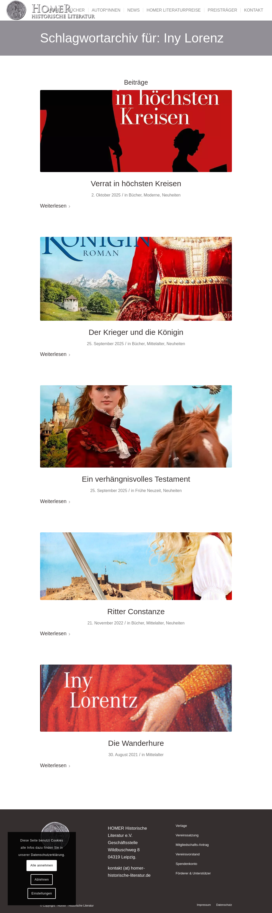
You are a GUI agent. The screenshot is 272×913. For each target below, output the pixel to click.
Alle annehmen (41, 865)
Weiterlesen (55, 206)
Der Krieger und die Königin (136, 332)
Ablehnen (41, 879)
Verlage (181, 826)
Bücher (135, 195)
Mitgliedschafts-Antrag (192, 845)
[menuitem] (54, 10)
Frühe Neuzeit (148, 490)
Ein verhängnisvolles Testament (136, 479)
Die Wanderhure (136, 743)
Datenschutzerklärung (47, 855)
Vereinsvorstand (188, 854)
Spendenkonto (186, 864)
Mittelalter (155, 344)
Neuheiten (171, 195)
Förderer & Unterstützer (193, 873)
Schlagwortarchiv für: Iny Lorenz (132, 38)
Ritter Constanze (136, 611)
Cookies (57, 840)
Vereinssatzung (187, 835)
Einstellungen (41, 893)
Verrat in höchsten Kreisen (136, 183)
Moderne (152, 195)
